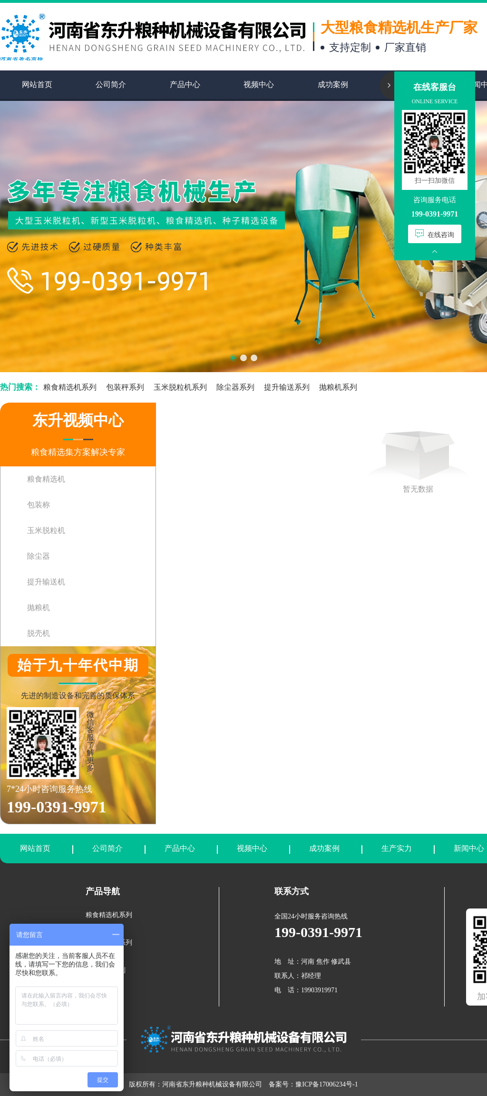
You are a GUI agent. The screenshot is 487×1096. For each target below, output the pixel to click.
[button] (233, 358)
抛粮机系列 (338, 387)
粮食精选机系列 (70, 387)
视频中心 (252, 848)
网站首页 (35, 848)
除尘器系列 (235, 387)
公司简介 (107, 848)
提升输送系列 (287, 387)
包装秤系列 (125, 387)
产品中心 (180, 848)
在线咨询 (434, 233)
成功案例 (324, 848)
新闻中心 (469, 848)
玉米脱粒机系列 (180, 387)
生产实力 (396, 848)
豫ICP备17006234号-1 (326, 1084)
